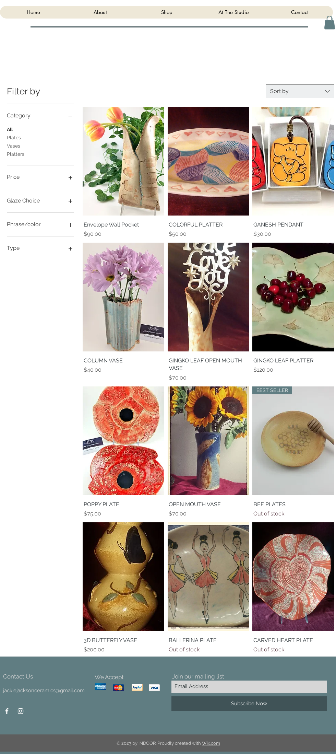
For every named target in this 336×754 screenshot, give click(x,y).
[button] (329, 22)
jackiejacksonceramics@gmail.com (44, 690)
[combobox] (300, 91)
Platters (15, 153)
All (10, 129)
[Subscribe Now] (249, 703)
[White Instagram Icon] (20, 711)
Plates (14, 137)
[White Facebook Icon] (7, 711)
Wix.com (211, 743)
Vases (13, 145)
